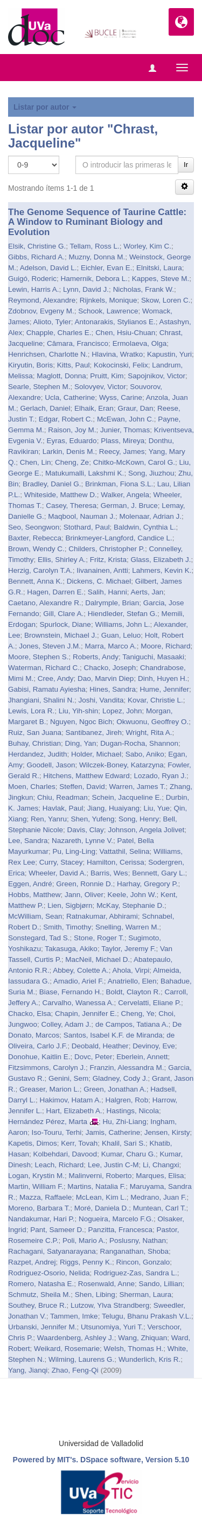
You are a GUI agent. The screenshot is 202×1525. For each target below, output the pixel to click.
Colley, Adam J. (66, 1024)
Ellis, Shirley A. (62, 560)
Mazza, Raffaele (45, 1197)
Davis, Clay (85, 830)
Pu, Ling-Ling (74, 851)
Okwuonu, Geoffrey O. (152, 722)
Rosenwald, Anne (106, 1284)
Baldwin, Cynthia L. (145, 527)
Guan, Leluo (121, 635)
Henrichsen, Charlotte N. (48, 354)
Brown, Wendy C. (36, 549)
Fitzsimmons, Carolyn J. (47, 1068)
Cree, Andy (56, 678)
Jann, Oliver (84, 895)
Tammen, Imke (74, 1316)
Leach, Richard (59, 1165)
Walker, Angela (125, 495)
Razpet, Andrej (32, 1262)
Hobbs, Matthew (34, 895)
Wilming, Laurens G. (81, 1359)
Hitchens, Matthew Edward (86, 776)
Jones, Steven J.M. (50, 646)
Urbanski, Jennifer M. (42, 1327)
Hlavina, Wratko (117, 354)
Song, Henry (139, 819)
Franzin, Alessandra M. (127, 1068)
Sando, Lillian (160, 1284)
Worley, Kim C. (147, 246)
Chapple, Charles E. (59, 333)
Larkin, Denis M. (69, 451)
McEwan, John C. (125, 419)
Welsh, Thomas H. (134, 1349)
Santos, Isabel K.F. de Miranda (113, 1035)
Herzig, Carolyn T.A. (40, 570)
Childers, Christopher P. (106, 549)
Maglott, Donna (61, 376)
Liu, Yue (156, 808)
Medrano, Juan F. (158, 1197)
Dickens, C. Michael (99, 581)
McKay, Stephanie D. (130, 905)
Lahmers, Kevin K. (161, 570)
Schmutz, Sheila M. (39, 1294)
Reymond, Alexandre (41, 300)
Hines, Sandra (112, 689)
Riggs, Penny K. (86, 1262)
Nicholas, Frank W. (143, 289)
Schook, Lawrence (108, 311)
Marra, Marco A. (111, 646)
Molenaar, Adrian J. (150, 516)
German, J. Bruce (129, 505)
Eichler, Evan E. (106, 268)
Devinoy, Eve (154, 1046)
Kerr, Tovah (79, 1143)
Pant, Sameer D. (57, 1230)
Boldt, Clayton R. (133, 992)
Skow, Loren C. (166, 300)
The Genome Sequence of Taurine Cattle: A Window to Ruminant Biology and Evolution (97, 222)
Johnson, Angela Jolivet (146, 830)
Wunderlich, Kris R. (149, 1359)
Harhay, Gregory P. (147, 884)
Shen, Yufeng (93, 819)
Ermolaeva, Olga (140, 343)
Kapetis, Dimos (32, 1143)
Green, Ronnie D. (84, 884)
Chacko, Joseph (110, 668)
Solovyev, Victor (100, 387)
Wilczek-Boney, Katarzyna (121, 765)
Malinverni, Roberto (100, 1176)
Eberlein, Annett (142, 1057)
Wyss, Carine (120, 397)
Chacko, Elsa (29, 1013)
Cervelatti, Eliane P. (149, 1003)
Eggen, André (30, 884)
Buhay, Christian (34, 743)
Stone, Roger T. (99, 938)
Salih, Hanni (107, 592)
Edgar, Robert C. (66, 419)
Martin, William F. (36, 1186)
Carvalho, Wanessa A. (78, 1003)
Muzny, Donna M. (97, 257)
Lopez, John (122, 711)
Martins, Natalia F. (96, 1186)
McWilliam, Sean (35, 916)
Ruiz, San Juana (34, 732)
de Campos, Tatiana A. (132, 1024)
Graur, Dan (135, 408)
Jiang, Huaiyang (113, 808)
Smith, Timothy (67, 927)
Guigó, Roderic (32, 279)
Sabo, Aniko (145, 754)
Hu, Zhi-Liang (125, 1122)
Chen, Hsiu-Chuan (125, 333)
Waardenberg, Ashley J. (75, 1338)
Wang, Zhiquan (142, 1338)
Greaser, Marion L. (49, 1089)
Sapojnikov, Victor (156, 376)
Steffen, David (82, 786)
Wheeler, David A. (57, 873)
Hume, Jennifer (164, 689)
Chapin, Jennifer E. (86, 1013)
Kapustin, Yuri (169, 354)
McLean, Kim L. (101, 1197)
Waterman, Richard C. (44, 668)
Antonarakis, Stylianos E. (115, 322)
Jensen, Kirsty (167, 1132)
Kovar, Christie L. (155, 700)
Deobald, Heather (100, 1046)
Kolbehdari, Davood (65, 1154)
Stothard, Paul (87, 527)
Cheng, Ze (72, 462)
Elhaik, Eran (94, 408)
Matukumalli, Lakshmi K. (84, 473)
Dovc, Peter (93, 1057)
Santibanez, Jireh (94, 732)
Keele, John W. (132, 895)
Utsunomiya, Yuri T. (112, 1327)
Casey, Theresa (71, 505)
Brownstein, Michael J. (60, 635)
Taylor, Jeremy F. (128, 949)
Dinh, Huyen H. (162, 678)
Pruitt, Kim (106, 376)
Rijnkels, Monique (108, 300)
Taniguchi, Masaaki (153, 657)
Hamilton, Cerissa (115, 862)
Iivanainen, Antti (102, 570)
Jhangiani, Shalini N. (41, 700)
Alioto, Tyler (52, 322)
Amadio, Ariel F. (78, 981)
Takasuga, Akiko (71, 949)
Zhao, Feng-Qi (75, 1370)
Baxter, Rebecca (34, 538)
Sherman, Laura (145, 1294)
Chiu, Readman (62, 797)
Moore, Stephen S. (38, 657)
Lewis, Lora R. (31, 711)
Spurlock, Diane (65, 624)
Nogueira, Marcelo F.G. (116, 1219)
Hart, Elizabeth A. (74, 1111)
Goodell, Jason (51, 765)
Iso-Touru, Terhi (57, 1132)
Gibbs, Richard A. (36, 257)
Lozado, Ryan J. (160, 776)
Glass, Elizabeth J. (161, 560)
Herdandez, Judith (37, 754)
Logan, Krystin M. (36, 1176)
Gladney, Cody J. (120, 1078)
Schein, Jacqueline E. (127, 797)
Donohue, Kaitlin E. (39, 1057)
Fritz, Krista (108, 560)
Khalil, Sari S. (123, 1143)
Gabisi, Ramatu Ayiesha (47, 689)
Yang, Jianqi (27, 1370)
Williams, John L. (122, 624)
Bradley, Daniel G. (52, 484)
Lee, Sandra (28, 841)
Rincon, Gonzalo (143, 1262)
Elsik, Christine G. (37, 246)
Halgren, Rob (127, 1100)
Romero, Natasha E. (41, 1284)
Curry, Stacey (61, 862)
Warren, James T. (137, 786)
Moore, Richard (165, 646)
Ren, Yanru (49, 819)
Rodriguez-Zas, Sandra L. (135, 1273)
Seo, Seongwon (33, 527)
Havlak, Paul (63, 808)
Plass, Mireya (122, 441)
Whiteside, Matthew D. (60, 495)
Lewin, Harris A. (33, 289)
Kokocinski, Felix (121, 365)
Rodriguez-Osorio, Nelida (49, 1273)
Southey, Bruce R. (37, 1305)
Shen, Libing (95, 1294)
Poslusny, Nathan (137, 1240)
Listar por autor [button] (44, 107)
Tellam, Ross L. (95, 246)
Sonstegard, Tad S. (39, 938)
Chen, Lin (35, 462)
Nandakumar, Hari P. (41, 1219)
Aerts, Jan (146, 592)
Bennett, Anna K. (35, 581)
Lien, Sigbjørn (69, 905)
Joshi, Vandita (101, 700)
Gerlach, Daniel (45, 408)
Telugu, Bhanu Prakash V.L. (146, 1316)
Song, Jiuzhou (151, 473)
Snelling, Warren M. (127, 927)
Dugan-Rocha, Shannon (139, 743)
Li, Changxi (161, 1165)
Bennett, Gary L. (158, 873)
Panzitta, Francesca (120, 1230)
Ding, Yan (80, 743)
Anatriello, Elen (132, 981)
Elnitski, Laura (159, 268)
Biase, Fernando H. (70, 992)
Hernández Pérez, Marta (47, 1122)
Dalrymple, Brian (112, 603)
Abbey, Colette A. (80, 970)
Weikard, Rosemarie (67, 1349)
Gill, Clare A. (63, 614)
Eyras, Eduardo (72, 441)
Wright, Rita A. (149, 732)
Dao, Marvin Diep (106, 678)
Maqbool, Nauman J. (81, 516)
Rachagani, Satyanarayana (52, 1251)
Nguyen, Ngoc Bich (81, 722)
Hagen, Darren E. (55, 592)
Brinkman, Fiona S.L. (119, 484)
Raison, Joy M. (72, 430)
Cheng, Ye (137, 1013)
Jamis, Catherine (113, 1132)
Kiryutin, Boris (30, 365)
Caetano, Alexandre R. (44, 603)
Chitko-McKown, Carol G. (134, 462)
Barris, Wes (109, 873)
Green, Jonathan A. (114, 1089)
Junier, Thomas (125, 430)
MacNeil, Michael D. (97, 959)
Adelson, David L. (48, 268)
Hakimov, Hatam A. (71, 1100)
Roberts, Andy (96, 657)
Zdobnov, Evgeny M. (41, 311)
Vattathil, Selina (125, 851)
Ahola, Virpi (130, 970)
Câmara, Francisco (77, 343)
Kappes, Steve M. (161, 279)
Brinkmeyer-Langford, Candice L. (119, 538)
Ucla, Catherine (70, 397)
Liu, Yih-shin (79, 711)
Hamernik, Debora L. (94, 279)
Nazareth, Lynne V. (82, 841)
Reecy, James (122, 451)
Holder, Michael (96, 754)
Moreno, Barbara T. (39, 1208)
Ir (186, 164)
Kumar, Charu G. (128, 1154)
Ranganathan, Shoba (134, 1251)
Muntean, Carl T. (159, 1208)
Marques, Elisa (160, 1176)
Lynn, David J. (86, 289)
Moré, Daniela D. (101, 1208)
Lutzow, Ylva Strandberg (110, 1305)
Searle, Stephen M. (39, 387)
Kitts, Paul (73, 365)
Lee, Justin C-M (113, 1165)
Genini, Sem (68, 1078)
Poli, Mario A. (84, 1240)
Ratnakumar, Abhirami (102, 916)
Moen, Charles (31, 786)
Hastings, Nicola (132, 1111)
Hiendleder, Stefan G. (122, 614)
